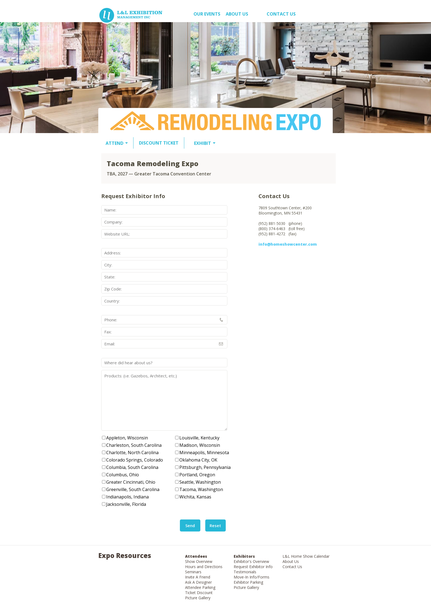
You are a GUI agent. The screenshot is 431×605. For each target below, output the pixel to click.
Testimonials (245, 571)
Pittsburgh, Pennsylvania (205, 467)
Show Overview (198, 561)
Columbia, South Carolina (132, 467)
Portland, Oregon (197, 475)
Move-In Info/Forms (251, 577)
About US (237, 14)
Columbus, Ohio (122, 475)
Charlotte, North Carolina (132, 453)
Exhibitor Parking (248, 582)
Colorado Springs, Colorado (134, 460)
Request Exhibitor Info (253, 566)
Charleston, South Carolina (134, 445)
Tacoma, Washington (201, 489)
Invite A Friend (197, 577)
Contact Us (281, 14)
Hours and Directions (203, 566)
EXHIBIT (202, 143)
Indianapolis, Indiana (127, 497)
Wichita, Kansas (195, 497)
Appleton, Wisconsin (127, 438)
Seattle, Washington (200, 482)
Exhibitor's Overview (251, 561)
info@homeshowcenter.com (287, 244)
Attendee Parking (200, 587)
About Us (291, 561)
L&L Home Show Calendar (306, 556)
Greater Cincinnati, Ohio (130, 482)
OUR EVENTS (207, 14)
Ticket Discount (199, 592)
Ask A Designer (198, 582)
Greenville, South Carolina (132, 489)
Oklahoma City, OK (198, 460)
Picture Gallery (197, 597)
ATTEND (114, 143)
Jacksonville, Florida (126, 504)
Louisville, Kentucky (199, 438)
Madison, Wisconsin (199, 445)
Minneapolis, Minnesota (204, 453)
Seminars (193, 571)
